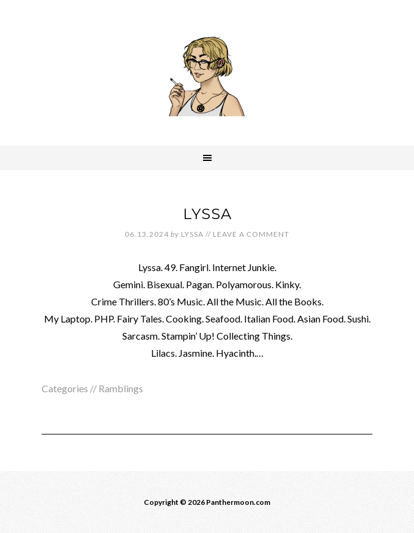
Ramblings (120, 388)
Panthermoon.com (207, 70)
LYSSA (207, 214)
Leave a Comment (251, 234)
